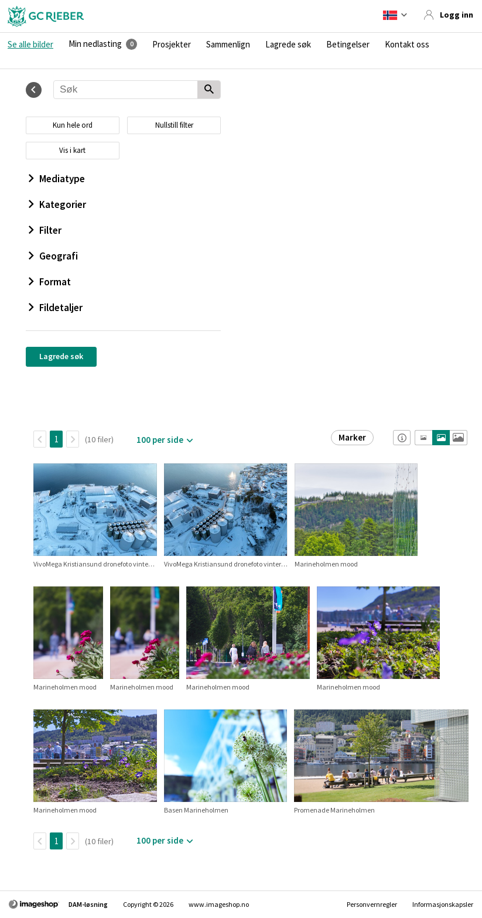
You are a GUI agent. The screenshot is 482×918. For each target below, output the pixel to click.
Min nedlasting (95, 44)
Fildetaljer (56, 307)
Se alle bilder (30, 44)
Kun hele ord (73, 125)
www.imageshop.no (219, 904)
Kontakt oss (407, 44)
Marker (352, 437)
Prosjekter (171, 44)
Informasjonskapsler (442, 904)
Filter (45, 230)
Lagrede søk (288, 44)
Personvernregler (372, 904)
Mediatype (57, 178)
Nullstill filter (174, 125)
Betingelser (348, 44)
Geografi (53, 256)
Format (50, 281)
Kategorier (57, 204)
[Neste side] (72, 439)
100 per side (159, 439)
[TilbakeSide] (39, 439)
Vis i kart (72, 150)
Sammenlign (228, 44)
